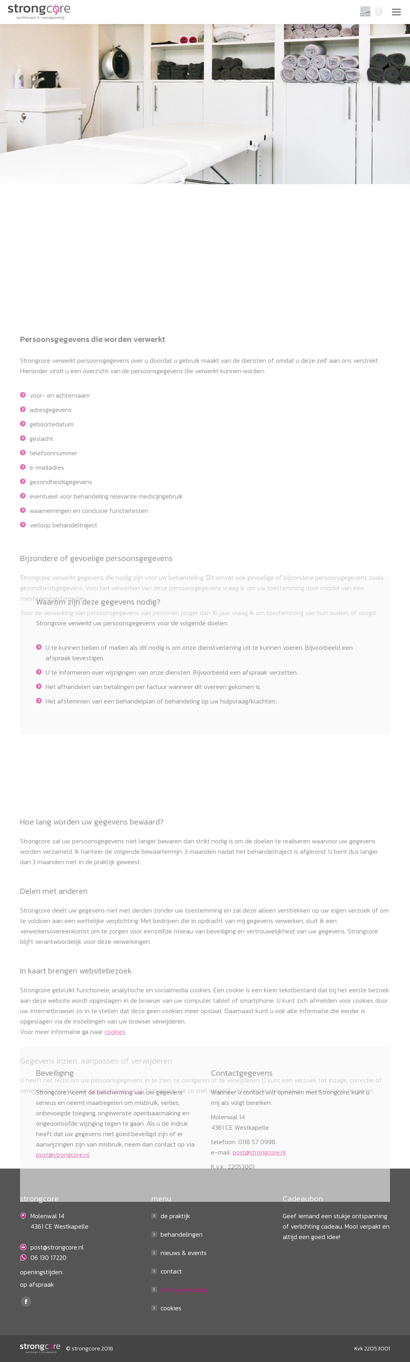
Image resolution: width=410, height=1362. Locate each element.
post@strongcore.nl (62, 1219)
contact (171, 1271)
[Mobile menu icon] (396, 12)
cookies (171, 1308)
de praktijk (175, 1216)
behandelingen (182, 1234)
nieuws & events (184, 1252)
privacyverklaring (184, 1289)
